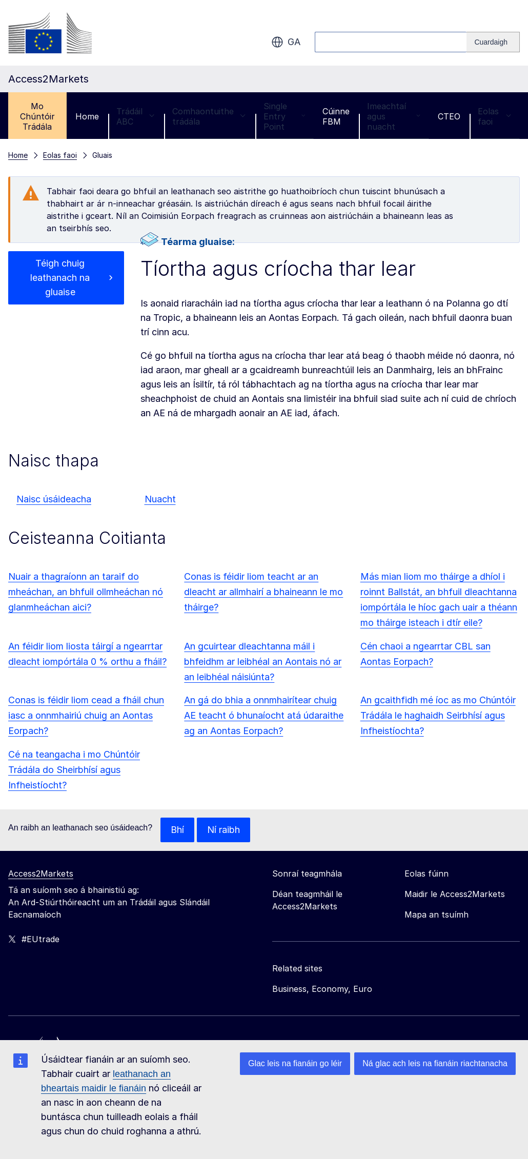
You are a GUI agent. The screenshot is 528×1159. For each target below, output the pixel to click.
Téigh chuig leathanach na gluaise (60, 277)
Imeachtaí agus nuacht (393, 116)
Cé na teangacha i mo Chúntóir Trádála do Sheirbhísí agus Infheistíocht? (74, 769)
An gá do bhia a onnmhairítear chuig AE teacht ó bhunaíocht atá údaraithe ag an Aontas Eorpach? (263, 715)
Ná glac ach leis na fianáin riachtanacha (434, 1063)
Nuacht (160, 499)
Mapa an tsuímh (436, 914)
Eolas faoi (494, 116)
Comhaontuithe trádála (209, 116)
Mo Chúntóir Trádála (37, 116)
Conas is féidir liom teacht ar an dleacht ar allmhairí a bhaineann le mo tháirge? (263, 592)
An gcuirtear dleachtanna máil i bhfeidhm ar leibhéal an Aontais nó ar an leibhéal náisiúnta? (262, 661)
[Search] (493, 42)
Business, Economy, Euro (322, 989)
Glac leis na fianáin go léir (295, 1063)
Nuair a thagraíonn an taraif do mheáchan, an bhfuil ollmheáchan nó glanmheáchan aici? (85, 592)
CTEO (449, 116)
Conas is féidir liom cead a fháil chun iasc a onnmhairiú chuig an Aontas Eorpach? (86, 715)
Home (87, 116)
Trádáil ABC (135, 116)
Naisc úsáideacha (53, 499)
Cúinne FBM (336, 116)
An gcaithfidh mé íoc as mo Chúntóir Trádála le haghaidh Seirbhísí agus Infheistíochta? (438, 715)
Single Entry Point (284, 116)
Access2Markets (40, 873)
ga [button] (285, 42)
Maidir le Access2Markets (454, 894)
